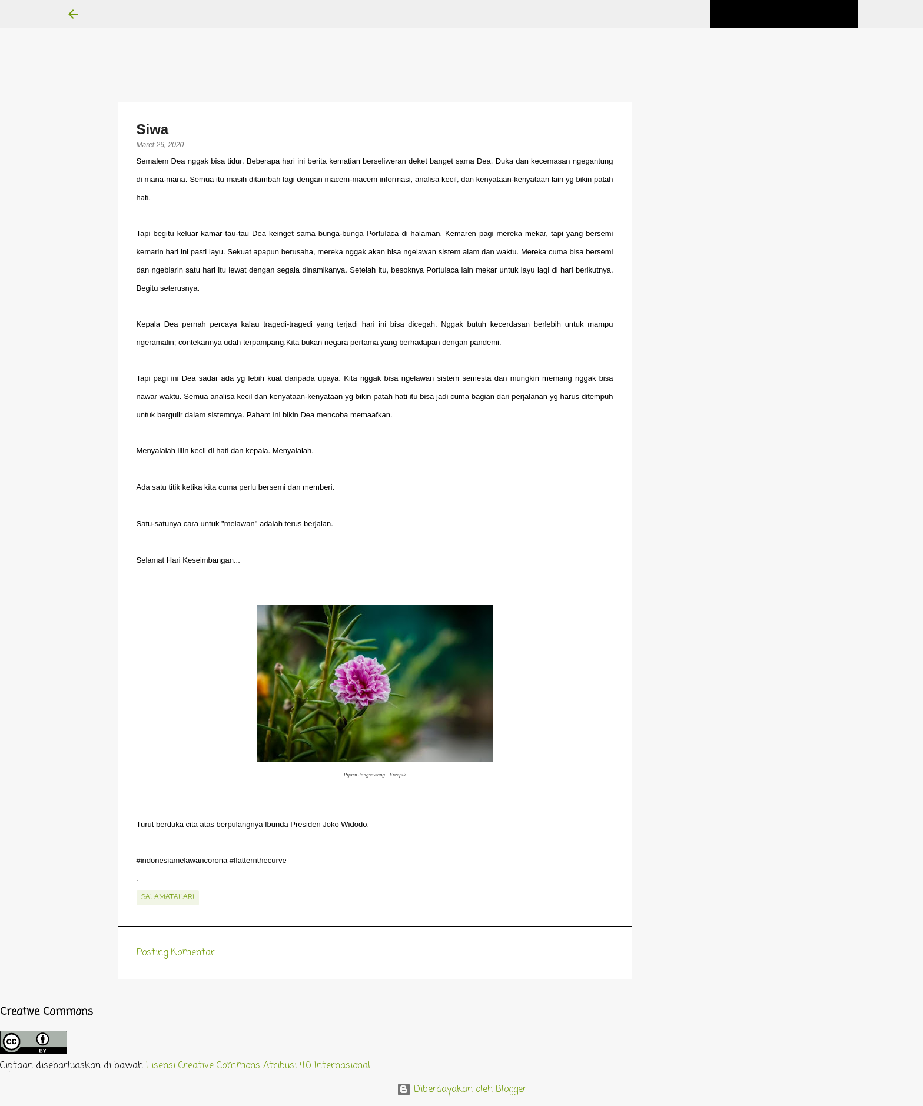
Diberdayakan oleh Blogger (462, 1089)
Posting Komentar (176, 953)
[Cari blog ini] (796, 14)
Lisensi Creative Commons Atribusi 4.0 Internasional (258, 1066)
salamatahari (167, 897)
